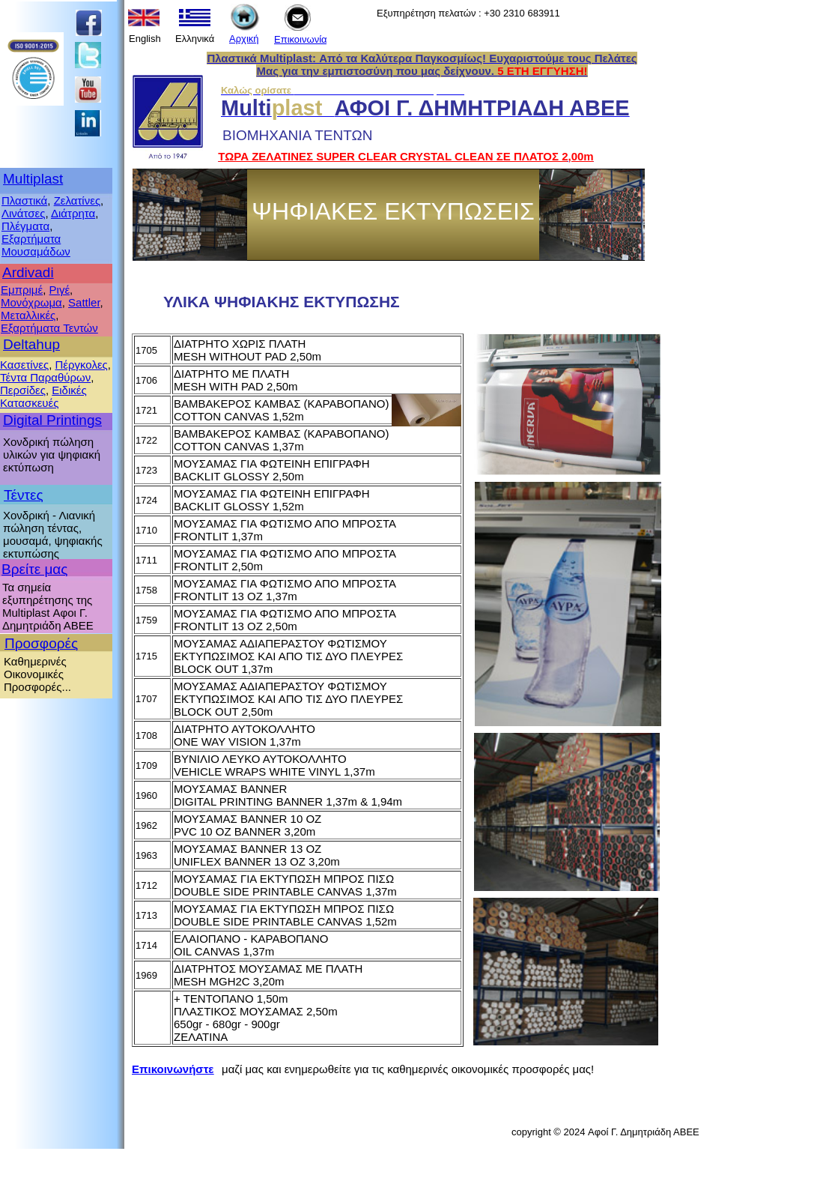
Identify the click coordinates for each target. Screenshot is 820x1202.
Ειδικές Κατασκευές (43, 396)
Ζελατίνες (77, 200)
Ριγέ (59, 289)
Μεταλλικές (28, 315)
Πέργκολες (81, 364)
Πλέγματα (25, 226)
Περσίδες (23, 390)
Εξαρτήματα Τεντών (49, 327)
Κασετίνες (24, 364)
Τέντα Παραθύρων (45, 377)
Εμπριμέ (22, 289)
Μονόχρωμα (31, 302)
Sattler (84, 302)
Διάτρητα (73, 213)
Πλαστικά (24, 200)
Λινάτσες (23, 213)
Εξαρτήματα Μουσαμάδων (35, 245)
